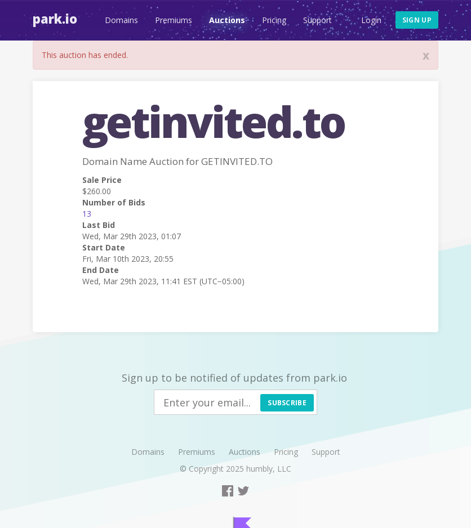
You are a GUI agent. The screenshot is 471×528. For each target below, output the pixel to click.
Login (371, 20)
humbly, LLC (268, 468)
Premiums (173, 20)
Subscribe (287, 403)
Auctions (227, 20)
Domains (121, 20)
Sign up (417, 20)
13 (86, 213)
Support (317, 20)
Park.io (55, 18)
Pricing (274, 20)
